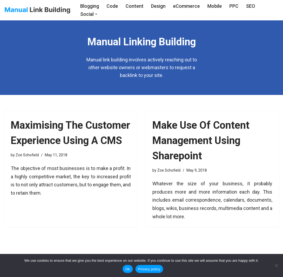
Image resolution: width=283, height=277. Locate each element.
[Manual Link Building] (37, 10)
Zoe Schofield (27, 155)
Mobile (214, 6)
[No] (276, 265)
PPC (233, 6)
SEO (250, 6)
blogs (158, 208)
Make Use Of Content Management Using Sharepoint (200, 140)
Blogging (89, 6)
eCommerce (186, 6)
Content (135, 6)
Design (158, 6)
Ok (127, 269)
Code (112, 6)
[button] (96, 14)
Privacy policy (149, 269)
